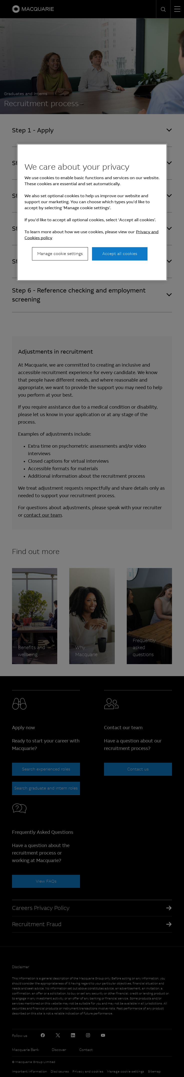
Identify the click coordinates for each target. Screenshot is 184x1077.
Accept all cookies (119, 253)
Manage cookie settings (60, 253)
